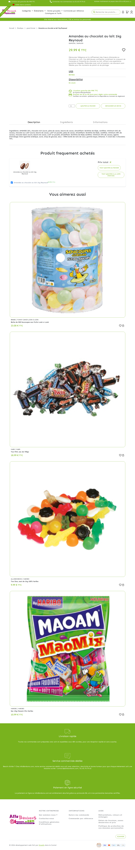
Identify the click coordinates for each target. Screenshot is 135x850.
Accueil (11, 28)
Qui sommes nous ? (48, 815)
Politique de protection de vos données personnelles (111, 827)
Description (34, 122)
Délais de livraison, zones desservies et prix (111, 821)
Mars (13, 449)
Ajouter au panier (87, 106)
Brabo (13, 320)
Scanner (120, 836)
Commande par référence (81, 818)
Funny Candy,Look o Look (27, 320)
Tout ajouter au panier (109, 168)
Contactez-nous (46, 818)
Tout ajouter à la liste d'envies (111, 175)
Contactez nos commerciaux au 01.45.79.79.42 (68, 2)
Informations (100, 122)
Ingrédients (66, 122)
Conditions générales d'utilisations (49, 823)
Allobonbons (16, 579)
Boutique (20, 28)
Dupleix (72, 43)
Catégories (27, 11)
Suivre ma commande (79, 815)
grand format (31, 28)
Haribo (26, 579)
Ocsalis (41, 845)
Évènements (40, 11)
